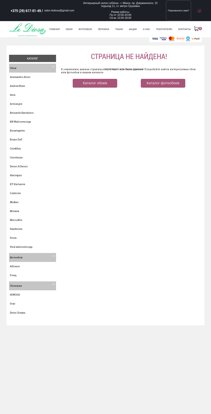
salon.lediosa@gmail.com (59, 10)
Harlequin (16, 175)
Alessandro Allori (20, 77)
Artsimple (16, 103)
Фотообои (85, 29)
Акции (133, 29)
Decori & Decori (19, 166)
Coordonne (16, 157)
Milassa (14, 211)
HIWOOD (15, 294)
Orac (12, 303)
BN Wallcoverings (20, 121)
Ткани (119, 29)
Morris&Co (16, 220)
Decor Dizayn (17, 312)
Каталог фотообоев (163, 83)
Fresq (13, 275)
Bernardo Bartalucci (22, 112)
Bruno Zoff (16, 139)
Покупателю (164, 29)
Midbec (14, 202)
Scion (13, 237)
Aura (12, 94)
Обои (69, 29)
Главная (54, 29)
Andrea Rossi (17, 85)
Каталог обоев (95, 83)
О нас (146, 29)
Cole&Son (15, 148)
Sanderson (16, 228)
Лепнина (103, 29)
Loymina (15, 193)
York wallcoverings (21, 246)
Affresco (15, 266)
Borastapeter (17, 130)
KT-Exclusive (17, 184)
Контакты (184, 29)
